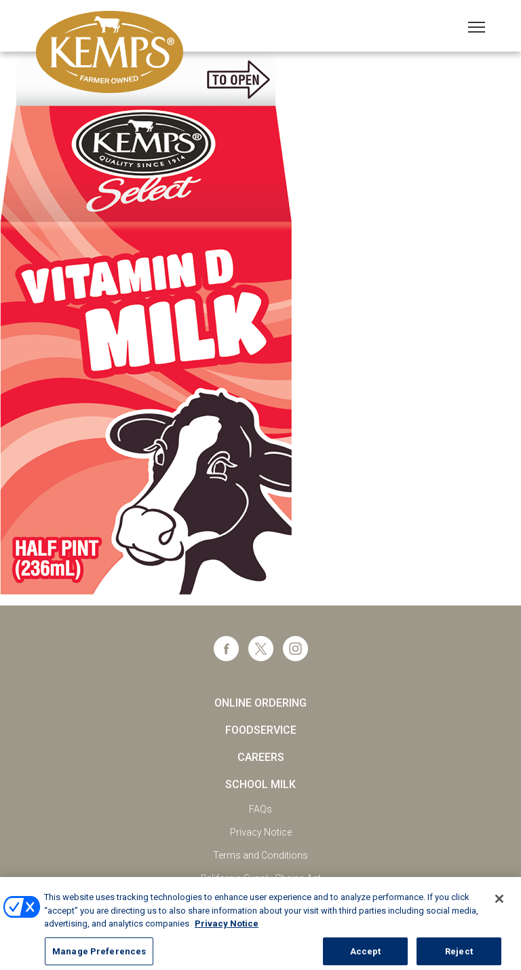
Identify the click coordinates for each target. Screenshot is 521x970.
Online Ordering (260, 702)
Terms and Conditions (260, 855)
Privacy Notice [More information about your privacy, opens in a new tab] (226, 928)
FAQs (260, 809)
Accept (365, 955)
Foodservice (260, 730)
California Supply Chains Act (260, 878)
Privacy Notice (261, 832)
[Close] (499, 903)
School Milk (260, 784)
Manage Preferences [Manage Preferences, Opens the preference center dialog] (99, 955)
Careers (260, 757)
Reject (459, 955)
